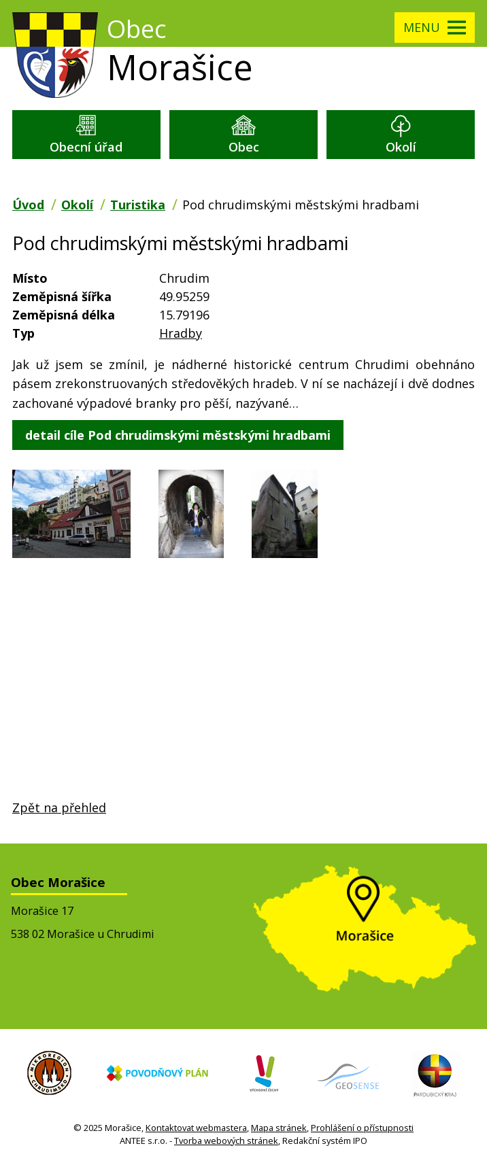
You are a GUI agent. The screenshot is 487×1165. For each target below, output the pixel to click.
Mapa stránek (279, 1127)
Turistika (137, 204)
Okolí (401, 147)
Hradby (180, 333)
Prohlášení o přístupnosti (362, 1127)
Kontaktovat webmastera (196, 1127)
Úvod (28, 204)
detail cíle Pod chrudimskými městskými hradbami (178, 435)
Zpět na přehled (59, 807)
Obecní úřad (86, 147)
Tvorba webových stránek (226, 1140)
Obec (244, 147)
